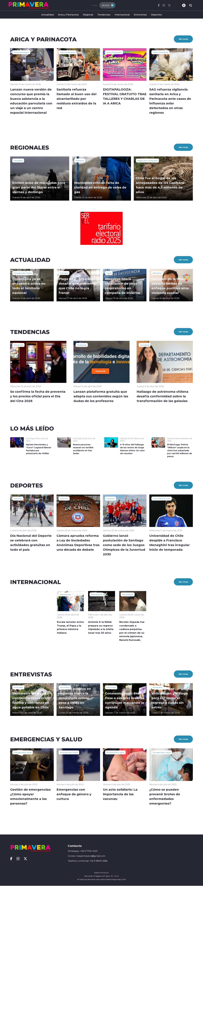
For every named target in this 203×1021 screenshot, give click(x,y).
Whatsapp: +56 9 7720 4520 (83, 986)
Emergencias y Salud (22, 408)
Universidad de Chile (161, 634)
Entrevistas (140, 14)
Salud (108, 408)
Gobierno (80, 296)
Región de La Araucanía (147, 296)
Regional (88, 14)
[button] (91, 151)
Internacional (122, 14)
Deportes (156, 14)
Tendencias (103, 14)
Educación (157, 408)
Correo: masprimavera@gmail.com (86, 991)
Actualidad (47, 14)
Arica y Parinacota (68, 14)
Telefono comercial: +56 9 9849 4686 (87, 996)
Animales (64, 408)
